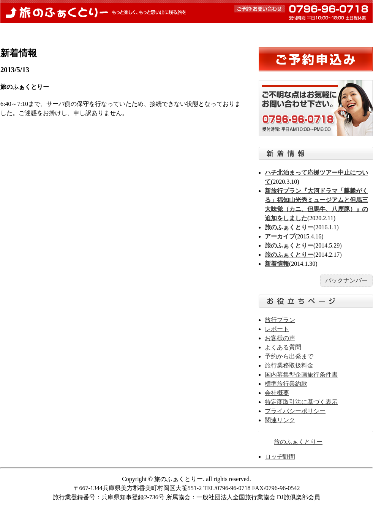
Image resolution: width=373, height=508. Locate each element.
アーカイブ (280, 236)
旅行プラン (280, 320)
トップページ (30, 32)
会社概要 (277, 393)
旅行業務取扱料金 (289, 365)
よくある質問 (244, 32)
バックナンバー (346, 280)
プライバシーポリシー (295, 411)
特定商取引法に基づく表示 (301, 402)
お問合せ (348, 32)
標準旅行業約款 (286, 383)
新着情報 (83, 32)
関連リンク (280, 420)
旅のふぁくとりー (186, 11)
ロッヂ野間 (280, 456)
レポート (194, 32)
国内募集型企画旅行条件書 (301, 374)
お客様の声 (298, 32)
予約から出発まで (138, 32)
